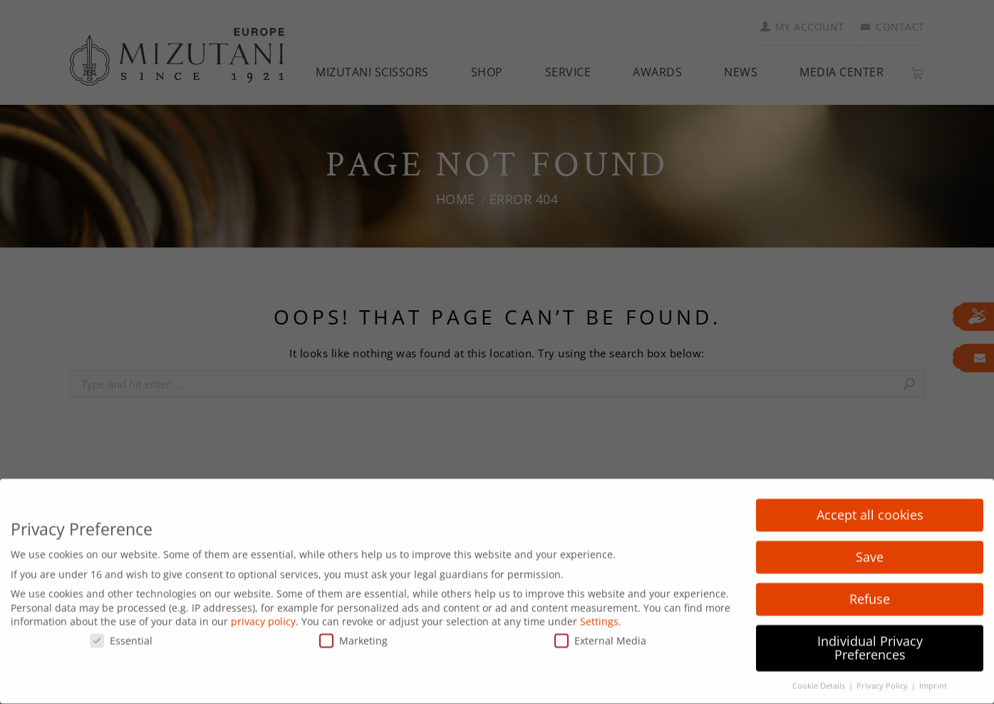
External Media (600, 631)
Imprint (933, 678)
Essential (121, 631)
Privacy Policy (883, 678)
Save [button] (870, 547)
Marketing (353, 631)
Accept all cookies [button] (870, 505)
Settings (599, 613)
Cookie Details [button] (819, 678)
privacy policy (263, 613)
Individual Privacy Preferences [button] (870, 639)
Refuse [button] (869, 589)
